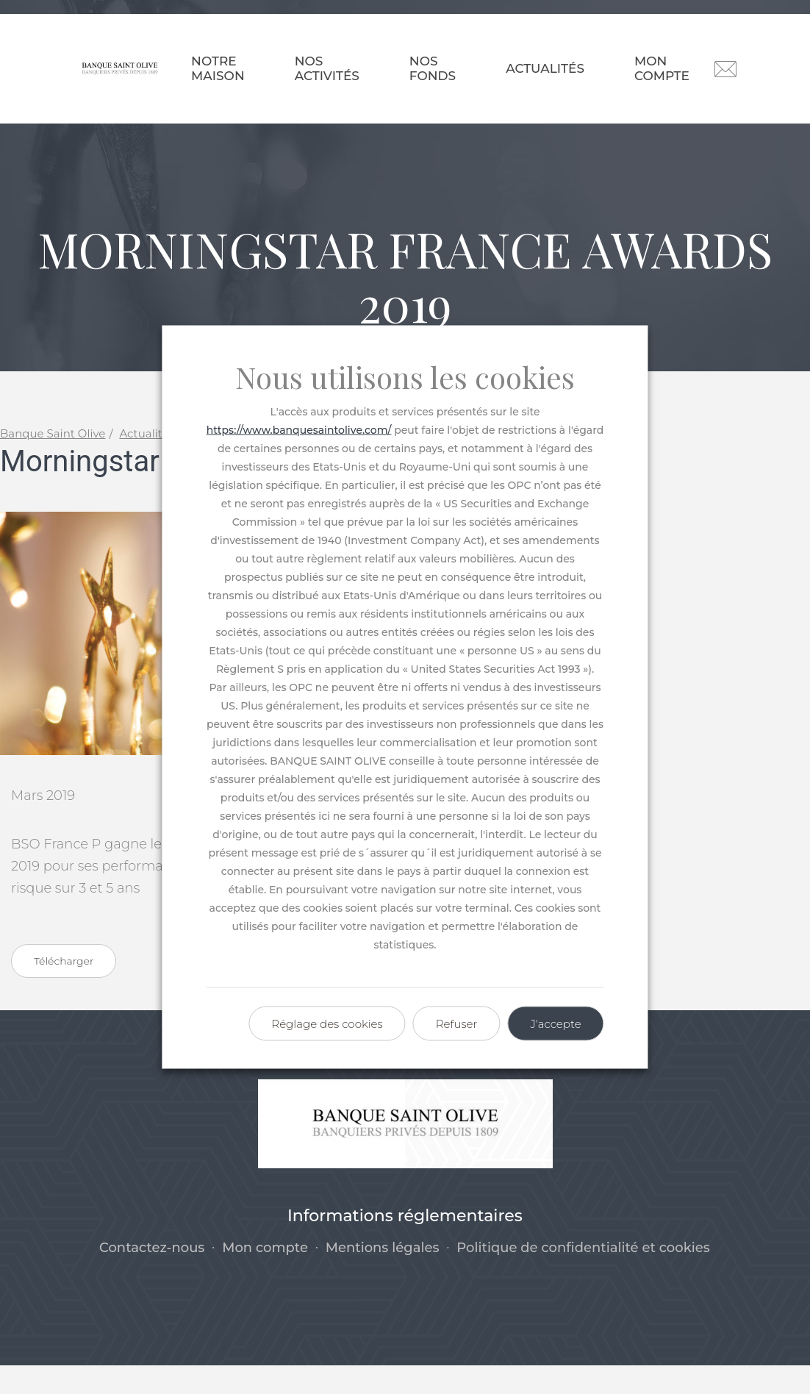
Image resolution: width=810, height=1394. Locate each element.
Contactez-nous (151, 1276)
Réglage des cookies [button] (326, 1024)
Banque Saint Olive (52, 462)
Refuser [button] (457, 1024)
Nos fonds (432, 68)
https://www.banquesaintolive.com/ (299, 430)
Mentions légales (383, 1276)
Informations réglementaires (405, 1244)
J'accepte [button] (555, 1024)
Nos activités (327, 68)
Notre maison (218, 68)
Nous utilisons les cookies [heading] (405, 377)
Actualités (545, 68)
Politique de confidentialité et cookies (583, 1276)
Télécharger (63, 989)
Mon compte (661, 68)
